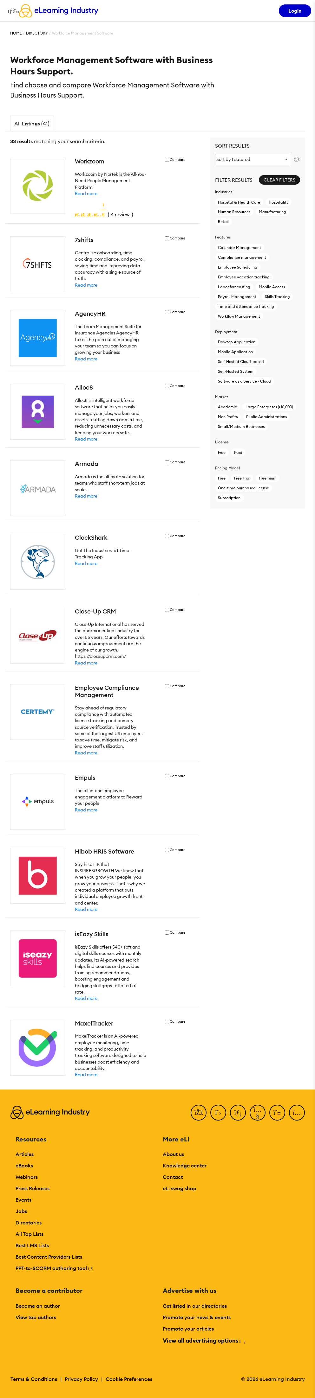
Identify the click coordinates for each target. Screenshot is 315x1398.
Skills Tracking (277, 296)
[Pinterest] (277, 1113)
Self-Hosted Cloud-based (241, 361)
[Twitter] (218, 1113)
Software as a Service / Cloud (244, 381)
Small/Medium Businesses (241, 426)
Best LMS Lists (32, 1245)
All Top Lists (29, 1234)
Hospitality (279, 202)
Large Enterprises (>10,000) (269, 406)
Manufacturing (272, 211)
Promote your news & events (197, 1317)
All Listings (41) (31, 123)
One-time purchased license (243, 488)
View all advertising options (204, 1340)
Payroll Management (237, 296)
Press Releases (32, 1188)
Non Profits (228, 416)
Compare (177, 160)
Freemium (268, 478)
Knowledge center (185, 1165)
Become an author (38, 1306)
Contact (173, 1177)
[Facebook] (199, 1113)
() (104, 214)
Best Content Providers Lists (49, 1257)
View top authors (36, 1317)
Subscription (229, 497)
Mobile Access (272, 286)
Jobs (21, 1211)
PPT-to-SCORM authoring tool (54, 1268)
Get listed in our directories (195, 1306)
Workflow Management (239, 316)
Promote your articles (188, 1328)
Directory (37, 33)
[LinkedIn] (238, 1113)
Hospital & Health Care (239, 202)
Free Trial (242, 478)
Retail (223, 221)
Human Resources (234, 211)
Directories (29, 1222)
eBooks (24, 1165)
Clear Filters (279, 180)
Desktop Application (236, 342)
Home (16, 33)
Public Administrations (266, 416)
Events (23, 1200)
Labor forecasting (234, 286)
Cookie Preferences (129, 1379)
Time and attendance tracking (246, 306)
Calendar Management (239, 247)
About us (173, 1154)
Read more (86, 193)
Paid (238, 452)
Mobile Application (235, 351)
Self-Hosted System (235, 371)
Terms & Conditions (33, 1379)
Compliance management (242, 257)
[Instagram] (297, 1113)
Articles (25, 1154)
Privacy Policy (81, 1379)
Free (222, 452)
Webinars (27, 1177)
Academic (227, 406)
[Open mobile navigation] (11, 10)
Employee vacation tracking (244, 277)
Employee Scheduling (237, 267)
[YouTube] (258, 1113)
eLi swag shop (179, 1188)
